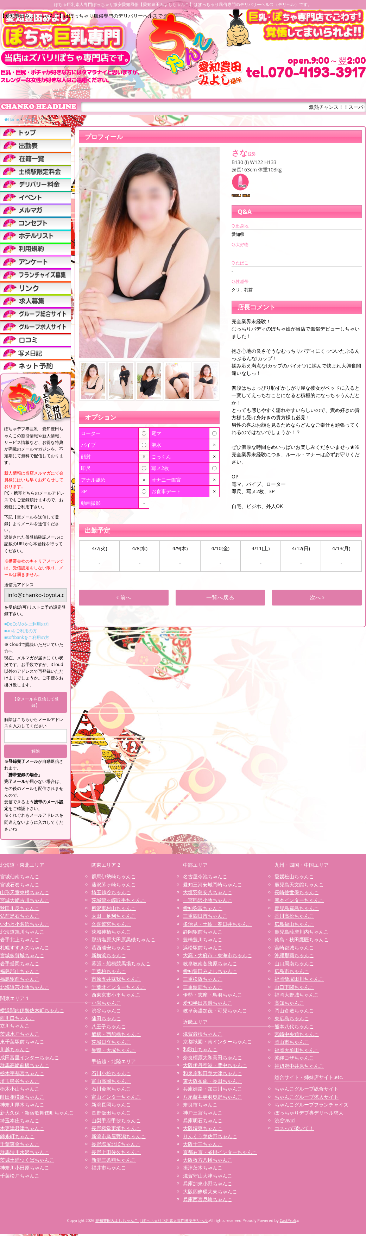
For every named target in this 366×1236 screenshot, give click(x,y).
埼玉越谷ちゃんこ (111, 892)
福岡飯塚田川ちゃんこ (299, 978)
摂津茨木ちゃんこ (202, 1167)
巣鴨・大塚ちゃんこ (114, 1050)
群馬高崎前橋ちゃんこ (24, 1065)
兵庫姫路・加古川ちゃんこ (212, 1088)
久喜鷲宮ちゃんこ (111, 924)
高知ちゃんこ (289, 1002)
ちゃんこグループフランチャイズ (311, 1104)
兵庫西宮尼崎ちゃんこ (207, 1199)
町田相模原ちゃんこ (22, 1096)
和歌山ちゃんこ (200, 1049)
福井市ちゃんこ (109, 1167)
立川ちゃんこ (15, 1025)
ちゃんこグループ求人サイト (306, 1096)
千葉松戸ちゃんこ (19, 1175)
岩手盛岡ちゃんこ (19, 963)
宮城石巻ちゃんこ (19, 884)
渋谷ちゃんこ (106, 1010)
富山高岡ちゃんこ (111, 1081)
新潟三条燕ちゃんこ (114, 1159)
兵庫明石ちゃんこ (202, 1120)
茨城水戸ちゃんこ (19, 1033)
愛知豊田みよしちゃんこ (210, 971)
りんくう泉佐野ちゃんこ (210, 1136)
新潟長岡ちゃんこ (111, 1104)
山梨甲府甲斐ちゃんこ (116, 1120)
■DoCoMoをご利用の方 (26, 624)
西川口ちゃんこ (17, 1018)
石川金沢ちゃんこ (111, 1088)
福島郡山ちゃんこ (19, 971)
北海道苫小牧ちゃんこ (24, 987)
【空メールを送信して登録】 (35, 702)
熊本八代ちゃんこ (294, 1026)
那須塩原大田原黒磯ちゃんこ (124, 939)
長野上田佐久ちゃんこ (116, 1152)
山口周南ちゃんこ (294, 963)
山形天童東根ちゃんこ (24, 892)
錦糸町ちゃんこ (17, 1136)
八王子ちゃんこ (109, 1026)
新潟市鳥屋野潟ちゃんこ (119, 1136)
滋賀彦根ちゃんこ (202, 1033)
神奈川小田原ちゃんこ (24, 1167)
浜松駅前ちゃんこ (202, 947)
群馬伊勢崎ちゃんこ (114, 876)
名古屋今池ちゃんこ (205, 876)
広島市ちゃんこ (291, 971)
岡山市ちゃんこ (291, 1042)
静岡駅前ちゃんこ (202, 931)
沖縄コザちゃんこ (294, 1057)
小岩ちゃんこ (106, 1002)
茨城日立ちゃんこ (111, 1042)
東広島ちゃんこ (291, 1018)
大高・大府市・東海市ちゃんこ (217, 955)
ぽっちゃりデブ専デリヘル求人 (308, 1112)
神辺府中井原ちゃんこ (299, 1065)
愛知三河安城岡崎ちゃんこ (212, 884)
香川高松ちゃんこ (294, 915)
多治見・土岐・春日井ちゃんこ (217, 924)
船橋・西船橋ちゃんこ (116, 1034)
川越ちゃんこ (15, 1049)
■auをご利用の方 (20, 631)
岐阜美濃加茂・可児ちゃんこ (215, 1010)
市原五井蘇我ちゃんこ (116, 978)
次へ (317, 597)
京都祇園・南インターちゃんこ (217, 1041)
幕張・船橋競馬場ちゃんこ (121, 963)
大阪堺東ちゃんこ (202, 1128)
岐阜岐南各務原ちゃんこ (210, 963)
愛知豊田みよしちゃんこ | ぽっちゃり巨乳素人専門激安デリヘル (151, 1220)
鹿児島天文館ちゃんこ (299, 884)
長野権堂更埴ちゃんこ (116, 1128)
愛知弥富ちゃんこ (202, 908)
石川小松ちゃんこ (111, 1073)
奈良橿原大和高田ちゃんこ (212, 1057)
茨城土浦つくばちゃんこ (27, 1159)
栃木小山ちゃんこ (19, 1088)
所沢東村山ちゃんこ (114, 908)
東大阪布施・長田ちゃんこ (212, 1081)
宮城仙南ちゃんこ (19, 876)
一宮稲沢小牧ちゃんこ (207, 900)
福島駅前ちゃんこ (19, 978)
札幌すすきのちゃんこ (24, 947)
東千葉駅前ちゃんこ (22, 1041)
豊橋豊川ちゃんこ (202, 939)
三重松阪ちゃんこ (202, 978)
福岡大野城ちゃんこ (296, 994)
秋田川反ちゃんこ (19, 908)
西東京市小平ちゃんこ (116, 994)
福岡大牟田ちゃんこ (296, 1050)
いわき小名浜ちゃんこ (24, 924)
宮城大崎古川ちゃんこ (24, 900)
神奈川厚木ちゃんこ (22, 1104)
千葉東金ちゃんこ (19, 1144)
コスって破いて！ (294, 1128)
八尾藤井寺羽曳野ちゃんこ (212, 1096)
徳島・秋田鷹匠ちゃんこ (301, 939)
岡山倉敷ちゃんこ (294, 1010)
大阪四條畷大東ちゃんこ (210, 1191)
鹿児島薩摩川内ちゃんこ (301, 931)
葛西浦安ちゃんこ (111, 947)
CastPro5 (288, 1220)
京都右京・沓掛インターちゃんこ (220, 1152)
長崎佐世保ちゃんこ (296, 892)
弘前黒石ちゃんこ (19, 915)
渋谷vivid (284, 1120)
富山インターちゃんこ (116, 1096)
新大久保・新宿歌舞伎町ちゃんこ (37, 1112)
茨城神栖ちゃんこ (111, 931)
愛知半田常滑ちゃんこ (207, 1002)
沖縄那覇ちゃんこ (294, 955)
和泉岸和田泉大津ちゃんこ (212, 1073)
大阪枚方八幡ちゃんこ (207, 1159)
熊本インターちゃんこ (299, 900)
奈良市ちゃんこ (200, 1104)
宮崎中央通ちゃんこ (296, 1034)
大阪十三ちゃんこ (202, 1144)
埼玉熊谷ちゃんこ (19, 1081)
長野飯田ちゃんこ (111, 1112)
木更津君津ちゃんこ (22, 1128)
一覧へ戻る (220, 597)
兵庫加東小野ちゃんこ (207, 1183)
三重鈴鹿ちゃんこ (202, 987)
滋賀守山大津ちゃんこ (207, 1175)
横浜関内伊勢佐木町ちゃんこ (32, 1010)
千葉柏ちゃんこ (109, 971)
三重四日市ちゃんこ (205, 915)
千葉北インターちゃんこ (119, 987)
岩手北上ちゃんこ (19, 939)
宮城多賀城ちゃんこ (22, 955)
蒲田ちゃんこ (106, 1018)
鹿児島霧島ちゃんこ (296, 908)
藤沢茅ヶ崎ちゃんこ (114, 884)
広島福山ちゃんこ (294, 924)
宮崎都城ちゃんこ (294, 947)
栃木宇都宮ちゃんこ (22, 1073)
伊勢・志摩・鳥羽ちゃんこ (212, 994)
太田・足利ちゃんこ (114, 915)
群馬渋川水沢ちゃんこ (24, 1152)
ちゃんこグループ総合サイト (306, 1088)
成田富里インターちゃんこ (29, 1057)
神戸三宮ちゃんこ (202, 1112)
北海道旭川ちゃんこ (22, 931)
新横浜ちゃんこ (109, 955)
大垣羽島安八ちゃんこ (207, 892)
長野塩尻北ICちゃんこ (116, 1144)
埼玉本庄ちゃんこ (19, 1120)
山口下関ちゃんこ (294, 987)
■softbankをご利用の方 (26, 637)
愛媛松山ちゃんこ (294, 876)
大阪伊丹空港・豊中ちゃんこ (215, 1065)
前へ (123, 597)
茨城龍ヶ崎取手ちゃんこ (119, 900)
